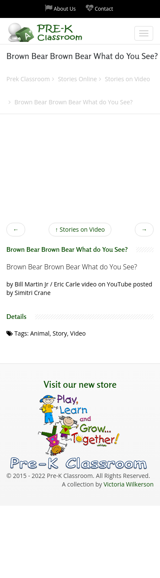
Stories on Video (80, 229)
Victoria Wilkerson (129, 484)
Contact (99, 8)
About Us (60, 8)
